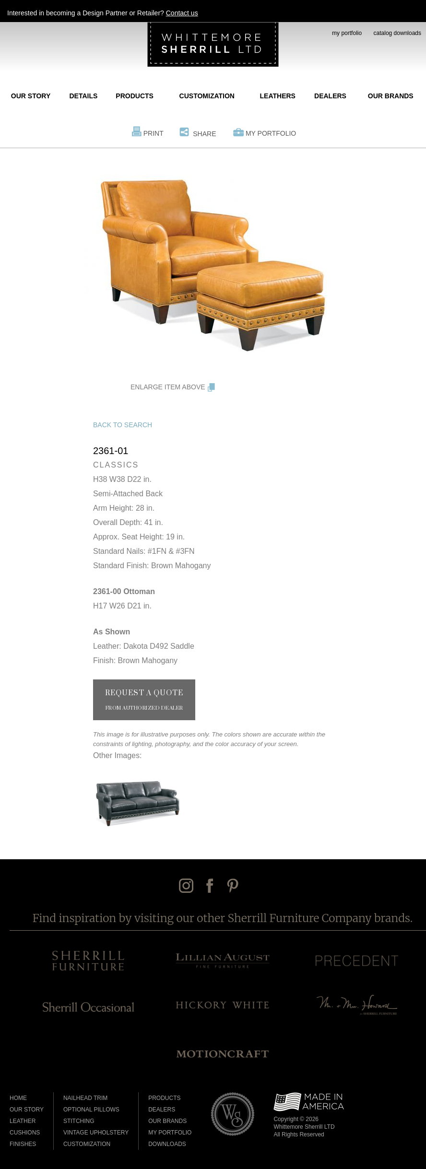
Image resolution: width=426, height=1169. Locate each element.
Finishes (23, 1144)
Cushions (25, 1132)
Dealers (330, 96)
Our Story (30, 96)
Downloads (167, 1144)
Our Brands (391, 96)
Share (204, 134)
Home (18, 1098)
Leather (23, 1121)
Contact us (182, 13)
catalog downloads (397, 33)
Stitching (79, 1121)
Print (153, 133)
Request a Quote (144, 700)
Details (83, 96)
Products (135, 96)
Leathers (278, 96)
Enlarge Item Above (167, 387)
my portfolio (347, 33)
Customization (207, 96)
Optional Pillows (91, 1109)
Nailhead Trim (85, 1098)
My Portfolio (271, 133)
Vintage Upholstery (96, 1132)
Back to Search (122, 425)
